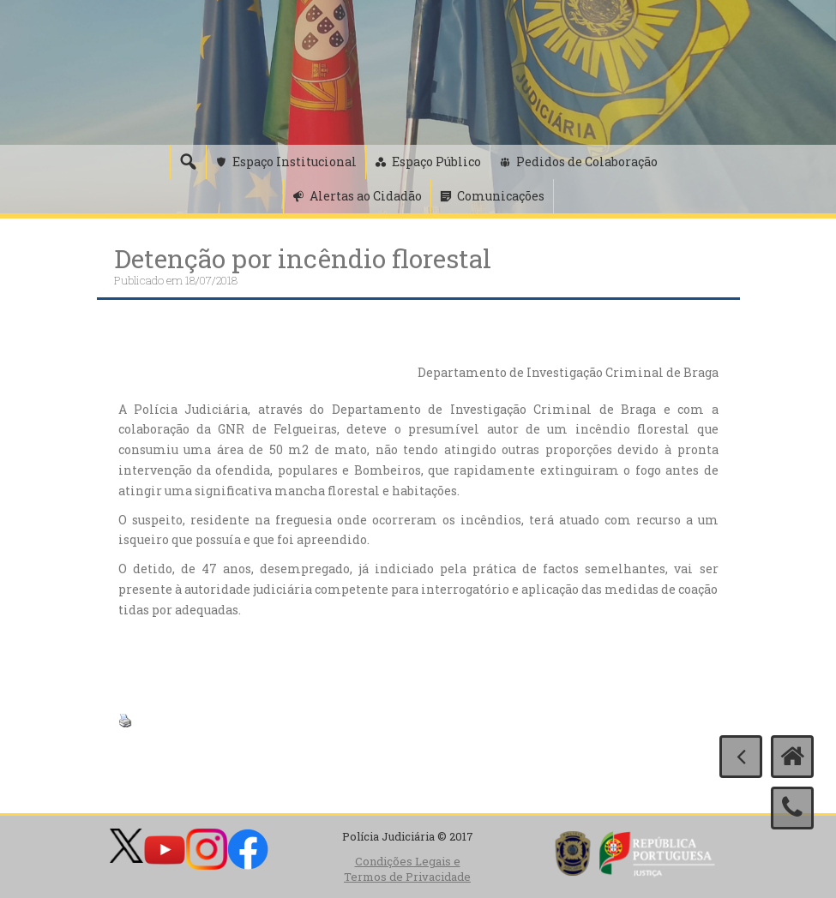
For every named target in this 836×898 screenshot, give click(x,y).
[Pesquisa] (188, 162)
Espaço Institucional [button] (294, 161)
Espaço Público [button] (436, 161)
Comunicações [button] (500, 196)
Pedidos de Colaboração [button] (587, 161)
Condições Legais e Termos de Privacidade (407, 869)
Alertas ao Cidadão (366, 196)
